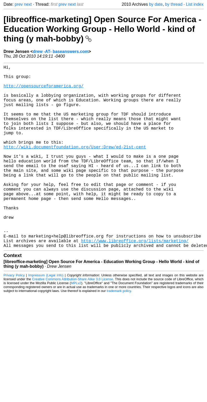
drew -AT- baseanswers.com (61, 51)
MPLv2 (76, 324)
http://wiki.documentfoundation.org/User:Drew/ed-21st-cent (75, 165)
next (28, 4)
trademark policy (119, 331)
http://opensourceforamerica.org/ (44, 91)
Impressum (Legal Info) (46, 316)
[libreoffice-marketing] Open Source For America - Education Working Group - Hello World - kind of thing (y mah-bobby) (103, 29)
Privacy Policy (14, 316)
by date (155, 4)
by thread (174, 4)
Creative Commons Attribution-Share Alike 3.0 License (72, 320)
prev (19, 4)
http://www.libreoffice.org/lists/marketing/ (135, 280)
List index (195, 4)
